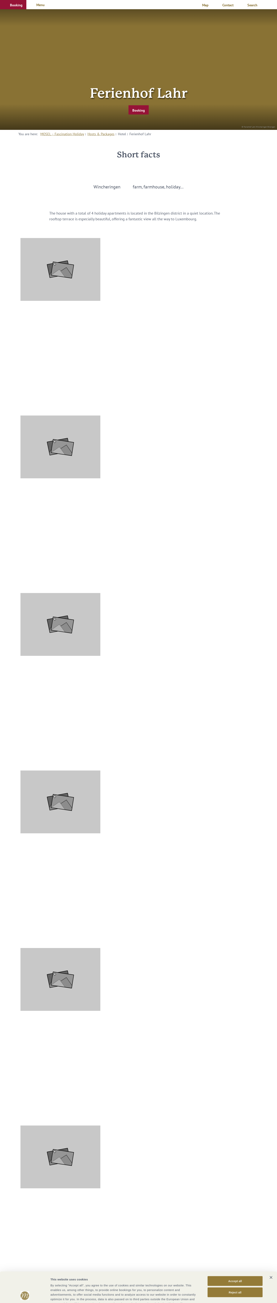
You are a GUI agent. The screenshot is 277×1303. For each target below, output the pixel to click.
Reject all (235, 1263)
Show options (202, 1295)
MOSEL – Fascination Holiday (62, 134)
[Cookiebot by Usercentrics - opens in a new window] (25, 1295)
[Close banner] (271, 1248)
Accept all (235, 1252)
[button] (13, 4)
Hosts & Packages (101, 134)
